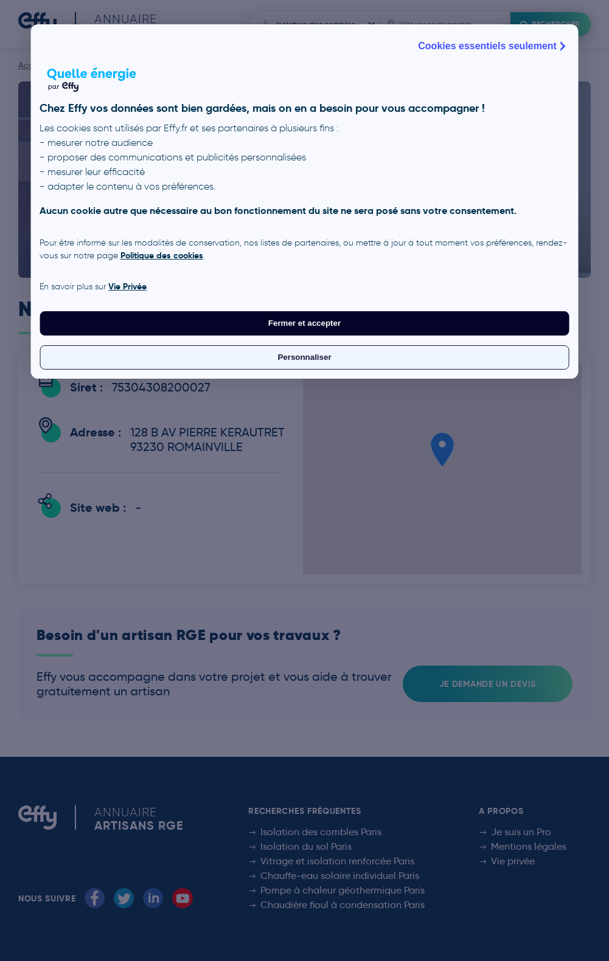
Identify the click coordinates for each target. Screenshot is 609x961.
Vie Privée (127, 286)
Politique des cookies (161, 255)
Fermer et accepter (304, 323)
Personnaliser (304, 357)
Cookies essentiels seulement (493, 46)
